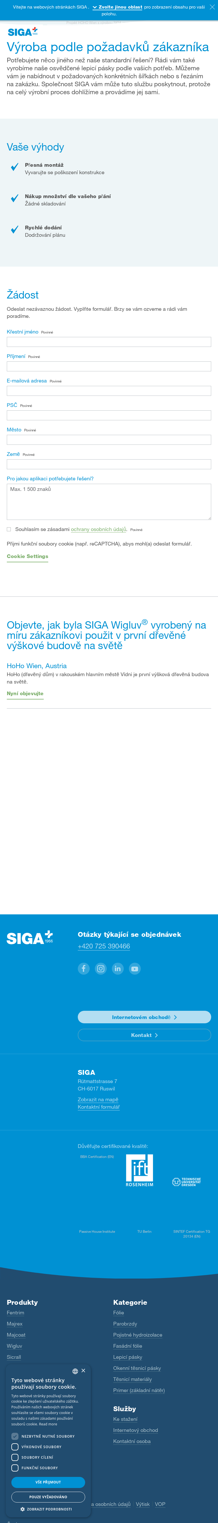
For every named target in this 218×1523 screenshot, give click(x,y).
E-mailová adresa (34, 380)
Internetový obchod (135, 1430)
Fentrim (15, 1312)
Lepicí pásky (127, 1357)
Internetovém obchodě (141, 1017)
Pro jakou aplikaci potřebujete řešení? (50, 478)
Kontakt (141, 1035)
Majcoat (16, 1334)
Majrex (14, 1323)
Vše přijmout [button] (48, 1482)
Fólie (118, 1312)
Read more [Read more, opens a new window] (48, 1424)
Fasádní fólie (127, 1346)
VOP (160, 1504)
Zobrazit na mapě (98, 1099)
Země (21, 454)
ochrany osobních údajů (98, 529)
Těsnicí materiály (132, 1379)
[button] (84, 969)
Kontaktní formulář (99, 1107)
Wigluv (14, 1346)
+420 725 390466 (104, 946)
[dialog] (48, 1440)
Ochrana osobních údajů (102, 1504)
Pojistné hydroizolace (137, 1334)
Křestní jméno (30, 331)
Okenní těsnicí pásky (137, 1368)
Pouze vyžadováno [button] (48, 1497)
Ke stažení (125, 1419)
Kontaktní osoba (132, 1441)
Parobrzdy (125, 1323)
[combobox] (75, 1371)
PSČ (19, 405)
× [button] (83, 1371)
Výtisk (143, 1504)
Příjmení (23, 356)
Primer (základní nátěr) (139, 1390)
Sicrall (14, 1357)
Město (21, 429)
